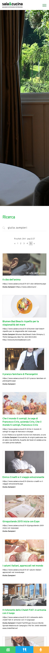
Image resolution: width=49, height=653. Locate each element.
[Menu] (43, 5)
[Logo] (12, 5)
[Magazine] (8, 649)
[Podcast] (41, 649)
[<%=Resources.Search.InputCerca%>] (24, 228)
